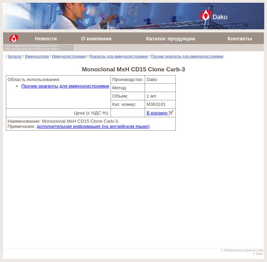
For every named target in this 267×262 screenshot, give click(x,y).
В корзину (160, 112)
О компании (96, 38)
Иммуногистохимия (69, 56)
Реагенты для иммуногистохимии (118, 56)
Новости (46, 38)
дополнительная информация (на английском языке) (93, 126)
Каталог (15, 56)
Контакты (239, 38)
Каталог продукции (170, 38)
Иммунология (37, 56)
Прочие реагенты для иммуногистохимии (187, 56)
